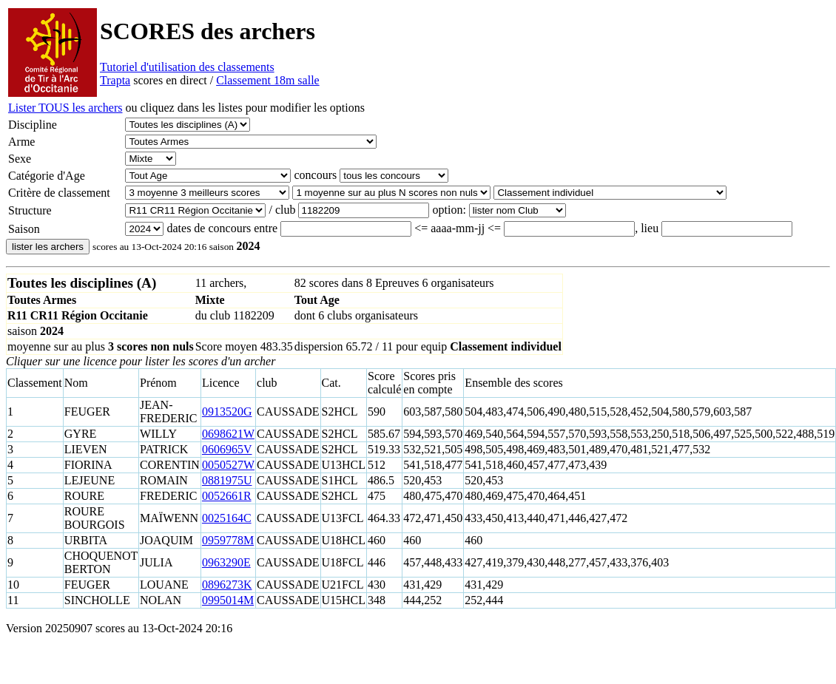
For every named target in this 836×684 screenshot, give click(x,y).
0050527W (228, 464)
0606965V (227, 449)
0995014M (228, 600)
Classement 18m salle (268, 80)
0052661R (227, 496)
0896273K (227, 584)
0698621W (228, 433)
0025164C (227, 518)
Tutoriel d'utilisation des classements (187, 67)
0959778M (228, 540)
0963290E (226, 562)
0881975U (227, 480)
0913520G (227, 411)
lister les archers (48, 246)
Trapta (115, 80)
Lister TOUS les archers (65, 107)
